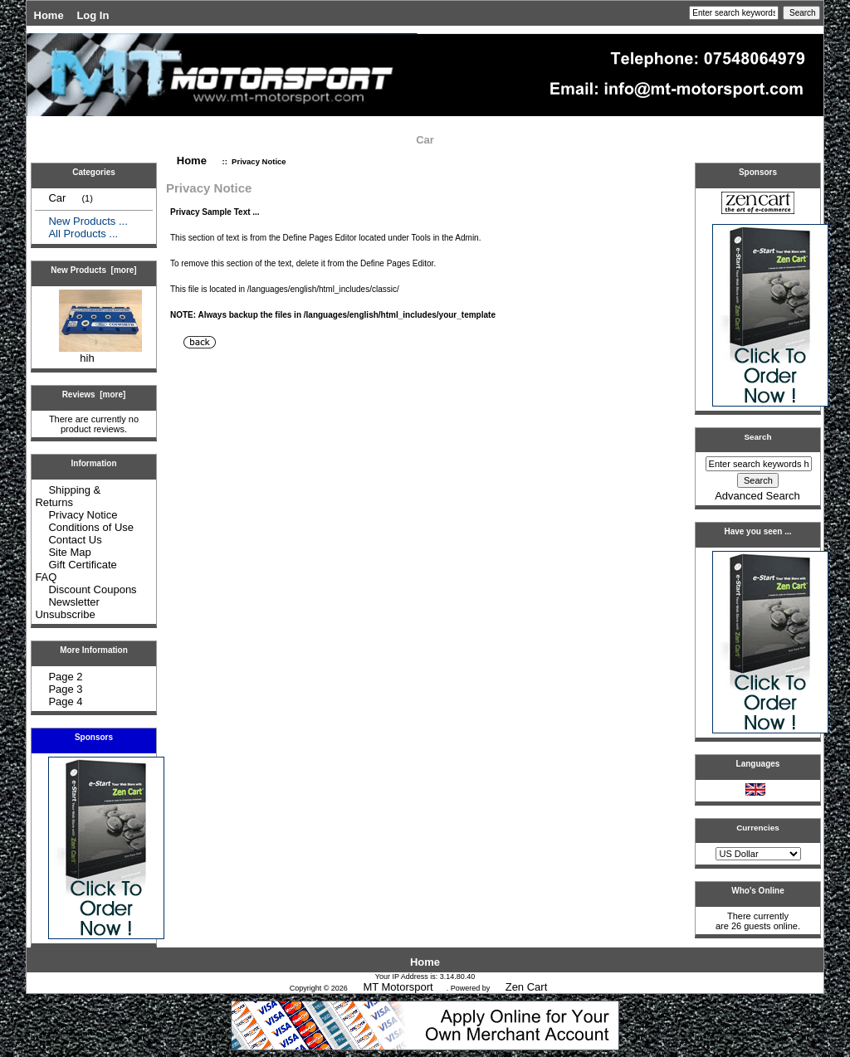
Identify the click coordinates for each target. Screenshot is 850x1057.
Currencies (757, 827)
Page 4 (65, 701)
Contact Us (74, 539)
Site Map (69, 552)
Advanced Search (757, 496)
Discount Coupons (92, 589)
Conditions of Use (91, 527)
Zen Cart (527, 987)
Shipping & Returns (67, 496)
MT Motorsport (397, 987)
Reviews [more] (94, 394)
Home (49, 15)
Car (425, 140)
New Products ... (87, 221)
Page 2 (65, 676)
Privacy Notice (82, 515)
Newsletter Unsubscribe (67, 608)
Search (758, 436)
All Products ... (83, 233)
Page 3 (65, 689)
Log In (92, 15)
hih (100, 353)
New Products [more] (93, 270)
